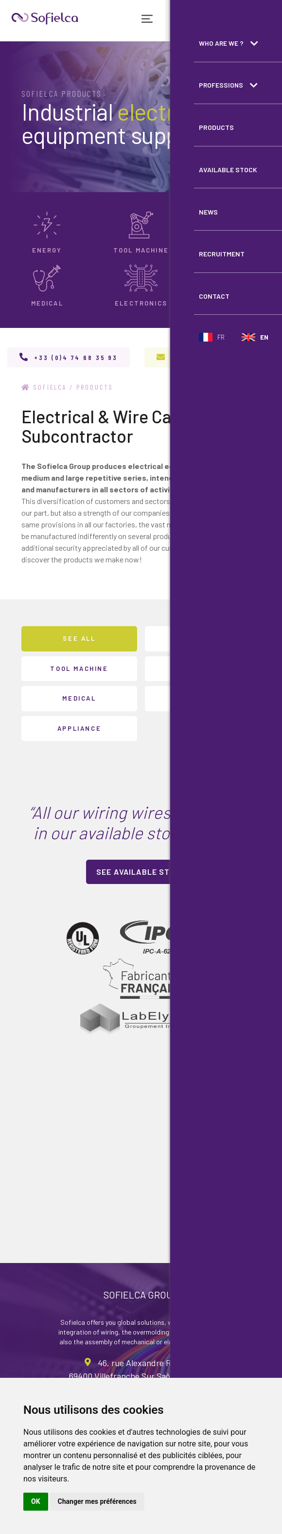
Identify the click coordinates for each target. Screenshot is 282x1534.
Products (96, 387)
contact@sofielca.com (217, 357)
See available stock (141, 871)
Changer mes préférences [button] (97, 1501)
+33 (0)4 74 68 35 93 (76, 357)
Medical (79, 698)
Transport (203, 668)
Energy (203, 638)
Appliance (79, 728)
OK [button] (35, 1501)
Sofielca (44, 387)
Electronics (203, 698)
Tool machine (79, 668)
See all (79, 638)
